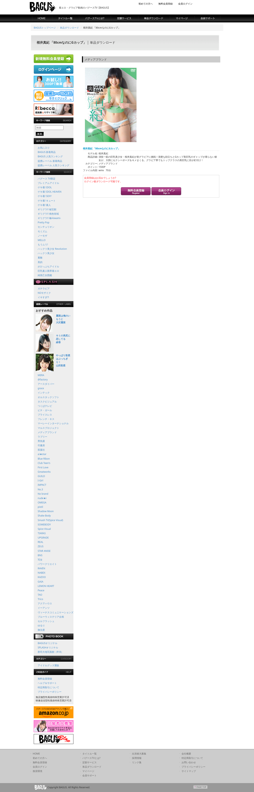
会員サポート (89, 775)
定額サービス (89, 762)
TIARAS (42, 533)
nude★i (42, 498)
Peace (41, 590)
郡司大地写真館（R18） (50, 652)
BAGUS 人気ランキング (50, 156)
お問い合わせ (189, 762)
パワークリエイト (47, 564)
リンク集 (136, 762)
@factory (43, 379)
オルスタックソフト (48, 397)
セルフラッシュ (46, 621)
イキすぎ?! (43, 297)
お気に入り (44, 147)
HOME (36, 753)
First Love (43, 467)
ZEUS (40, 546)
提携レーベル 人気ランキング (53, 165)
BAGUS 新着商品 (47, 152)
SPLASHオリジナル (48, 647)
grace (41, 388)
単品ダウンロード (69, 27)
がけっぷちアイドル (48, 266)
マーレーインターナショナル (53, 423)
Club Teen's (44, 463)
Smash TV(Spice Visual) (50, 520)
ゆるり (41, 625)
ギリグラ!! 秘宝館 (47, 209)
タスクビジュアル (47, 401)
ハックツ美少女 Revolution (52, 249)
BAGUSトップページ (45, 27)
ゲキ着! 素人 (44, 205)
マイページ (88, 771)
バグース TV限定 (46, 178)
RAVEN (41, 568)
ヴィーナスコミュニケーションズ (55, 612)
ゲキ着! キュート (47, 200)
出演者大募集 (139, 753)
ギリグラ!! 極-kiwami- (49, 218)
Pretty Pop (43, 222)
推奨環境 (37, 771)
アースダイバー (46, 384)
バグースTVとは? (91, 758)
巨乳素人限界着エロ (48, 271)
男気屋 (41, 441)
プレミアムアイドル (48, 183)
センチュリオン (46, 226)
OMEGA (42, 502)
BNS (40, 555)
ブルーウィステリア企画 (51, 616)
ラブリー (42, 436)
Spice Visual (44, 529)
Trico (40, 599)
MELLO (41, 240)
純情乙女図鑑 (45, 275)
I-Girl (40, 480)
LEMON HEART (46, 586)
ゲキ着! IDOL (45, 187)
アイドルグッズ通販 (48, 665)
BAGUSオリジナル (47, 643)
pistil (40, 507)
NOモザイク (44, 293)
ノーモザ (42, 235)
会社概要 (186, 753)
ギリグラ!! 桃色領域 (48, 213)
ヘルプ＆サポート (47, 683)
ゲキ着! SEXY (44, 196)
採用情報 (136, 758)
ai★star (42, 454)
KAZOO (42, 577)
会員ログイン (185, 3)
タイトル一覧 (89, 753)
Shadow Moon (46, 511)
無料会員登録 (165, 3)
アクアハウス (45, 603)
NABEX (41, 572)
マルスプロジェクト (48, 428)
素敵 (40, 257)
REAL (40, 542)
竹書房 (41, 445)
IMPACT (42, 485)
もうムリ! (43, 244)
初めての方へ (146, 3)
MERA (41, 375)
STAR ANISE (44, 551)
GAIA (40, 581)
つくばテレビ (45, 406)
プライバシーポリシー (50, 691)
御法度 (41, 630)
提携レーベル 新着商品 (50, 161)
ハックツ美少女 (46, 253)
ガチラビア (44, 288)
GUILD (41, 476)
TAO (40, 594)
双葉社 (41, 449)
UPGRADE (43, 537)
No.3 (40, 489)
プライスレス (45, 414)
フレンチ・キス (46, 419)
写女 (40, 559)
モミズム (42, 231)
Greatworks (44, 471)
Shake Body (44, 515)
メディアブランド (47, 432)
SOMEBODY (44, 524)
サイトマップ (189, 771)
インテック (44, 392)
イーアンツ (44, 608)
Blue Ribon (44, 458)
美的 (40, 262)
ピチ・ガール (45, 410)
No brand (43, 493)
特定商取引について (48, 687)
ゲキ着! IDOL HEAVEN (50, 191)
